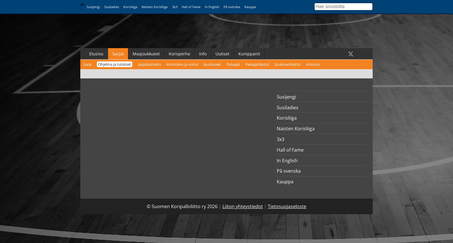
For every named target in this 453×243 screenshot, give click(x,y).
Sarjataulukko (149, 64)
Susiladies (111, 7)
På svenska (232, 7)
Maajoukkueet (146, 53)
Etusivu (96, 53)
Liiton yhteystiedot (242, 206)
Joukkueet (212, 64)
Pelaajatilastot (257, 64)
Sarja (87, 64)
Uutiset (222, 53)
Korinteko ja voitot (182, 64)
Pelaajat (233, 64)
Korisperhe (179, 53)
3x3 (174, 7)
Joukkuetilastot (288, 64)
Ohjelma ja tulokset (114, 64)
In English (212, 7)
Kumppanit (249, 53)
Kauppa (250, 7)
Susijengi (93, 7)
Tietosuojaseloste (287, 206)
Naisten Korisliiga (155, 7)
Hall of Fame (191, 7)
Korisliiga (130, 7)
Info (203, 53)
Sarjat (118, 53)
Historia (313, 64)
